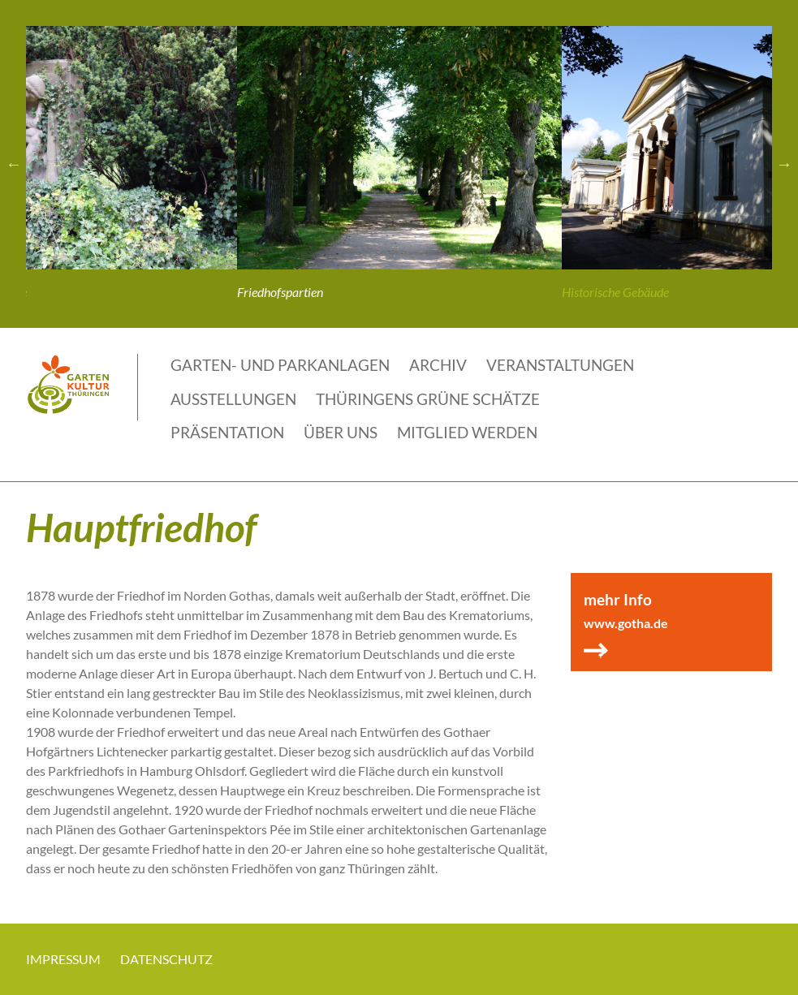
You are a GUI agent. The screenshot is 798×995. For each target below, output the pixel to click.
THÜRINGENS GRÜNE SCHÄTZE (428, 399)
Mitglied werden (467, 432)
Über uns (340, 432)
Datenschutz (166, 959)
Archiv (438, 364)
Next (784, 164)
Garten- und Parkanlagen (280, 364)
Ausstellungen (233, 399)
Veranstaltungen (560, 364)
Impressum (63, 959)
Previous (14, 164)
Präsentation (227, 432)
